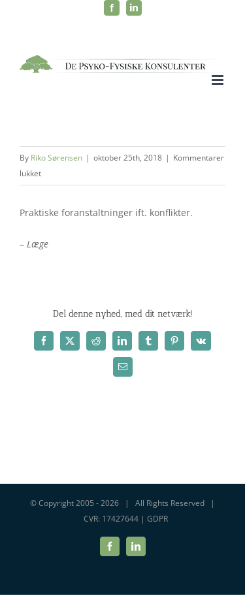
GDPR (157, 518)
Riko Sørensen (56, 157)
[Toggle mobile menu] (218, 80)
